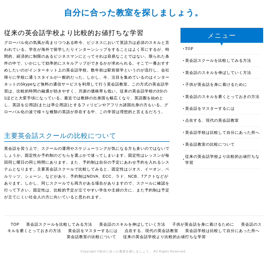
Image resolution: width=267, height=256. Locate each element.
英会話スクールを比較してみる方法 (218, 60)
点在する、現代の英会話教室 (212, 120)
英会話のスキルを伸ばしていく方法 (218, 72)
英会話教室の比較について (210, 144)
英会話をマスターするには (210, 108)
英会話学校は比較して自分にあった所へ (222, 132)
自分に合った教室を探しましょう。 (133, 12)
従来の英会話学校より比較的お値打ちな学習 (222, 159)
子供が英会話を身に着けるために (216, 84)
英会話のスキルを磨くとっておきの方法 (222, 96)
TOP (189, 48)
